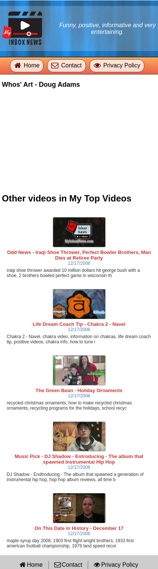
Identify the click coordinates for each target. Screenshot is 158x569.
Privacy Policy (122, 65)
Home (32, 65)
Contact (71, 65)
